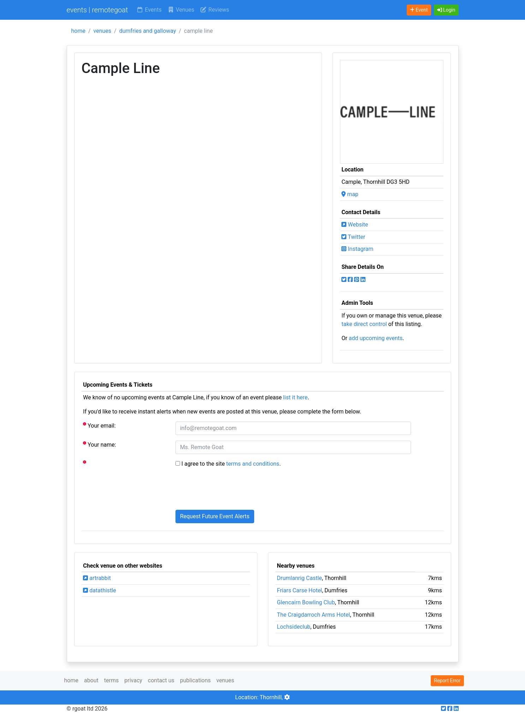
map (349, 194)
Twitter (353, 237)
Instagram (357, 249)
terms (111, 680)
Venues (181, 9)
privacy (133, 680)
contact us (161, 680)
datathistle (99, 590)
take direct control (364, 324)
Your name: (99, 444)
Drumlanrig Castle (299, 578)
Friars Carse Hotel (299, 590)
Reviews (214, 9)
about (91, 680)
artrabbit (97, 578)
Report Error (447, 680)
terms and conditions (253, 463)
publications (195, 680)
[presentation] (229, 490)
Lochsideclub (293, 626)
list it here (295, 397)
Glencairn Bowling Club (306, 602)
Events (148, 9)
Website (354, 224)
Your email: (99, 425)
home (78, 31)
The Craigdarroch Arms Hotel (313, 614)
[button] (446, 10)
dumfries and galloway (147, 31)
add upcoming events (376, 338)
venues (103, 31)
